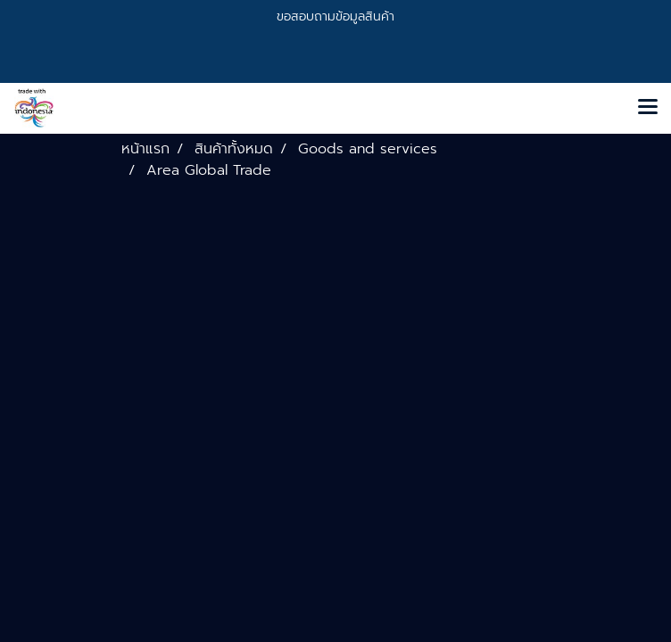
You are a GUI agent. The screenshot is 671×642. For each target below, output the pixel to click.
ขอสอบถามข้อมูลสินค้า (335, 16)
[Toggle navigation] (647, 108)
